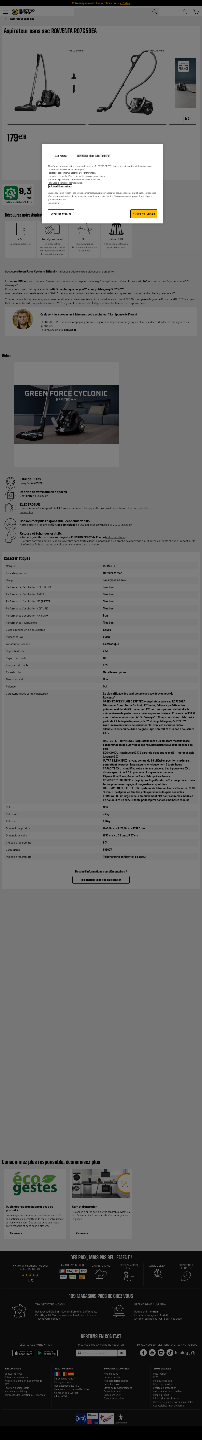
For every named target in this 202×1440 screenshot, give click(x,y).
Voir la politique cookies (60, 186)
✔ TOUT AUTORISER (144, 213)
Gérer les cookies (61, 213)
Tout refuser (61, 155)
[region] (102, 183)
